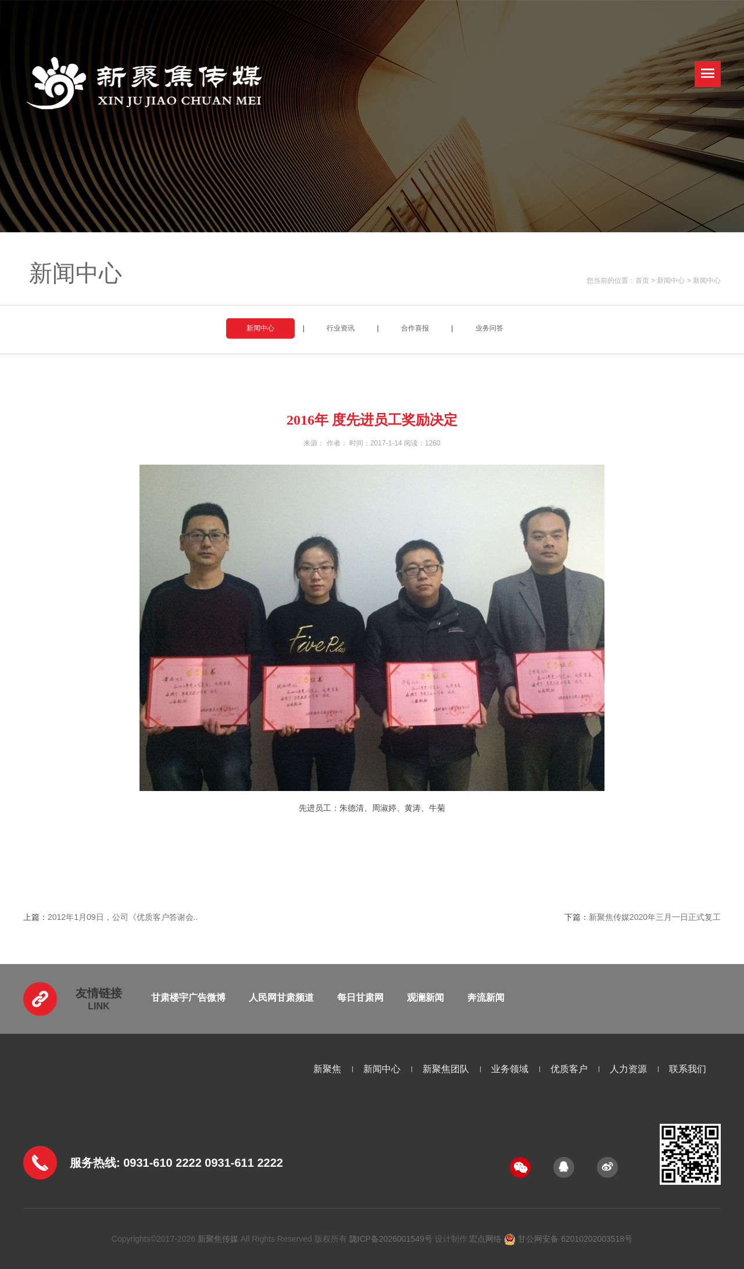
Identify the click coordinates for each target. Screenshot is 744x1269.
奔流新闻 (486, 997)
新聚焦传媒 (218, 1238)
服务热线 (93, 1163)
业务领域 (509, 1069)
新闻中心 (671, 280)
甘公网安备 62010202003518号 (568, 1238)
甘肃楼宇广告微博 (188, 997)
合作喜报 (415, 328)
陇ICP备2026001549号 (390, 1238)
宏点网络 (485, 1238)
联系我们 (687, 1069)
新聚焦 (327, 1069)
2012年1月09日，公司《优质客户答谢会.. (123, 917)
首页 (642, 280)
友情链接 (99, 993)
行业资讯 (341, 328)
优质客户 (569, 1069)
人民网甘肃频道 (281, 997)
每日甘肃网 (360, 997)
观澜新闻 (425, 997)
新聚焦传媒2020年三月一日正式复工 (655, 917)
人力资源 (628, 1069)
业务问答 (489, 328)
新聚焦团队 (446, 1069)
